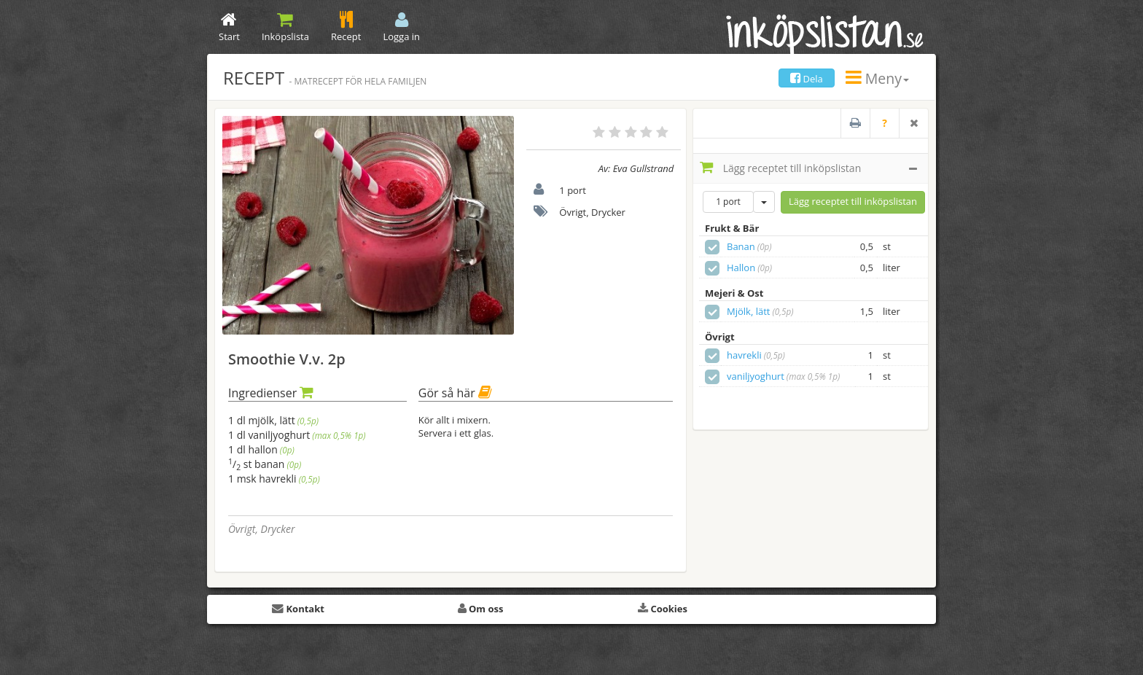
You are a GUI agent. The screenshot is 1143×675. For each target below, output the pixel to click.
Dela (806, 78)
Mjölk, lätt (748, 311)
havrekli (744, 355)
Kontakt (298, 608)
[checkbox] (712, 247)
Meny (877, 78)
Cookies (662, 608)
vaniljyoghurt (755, 376)
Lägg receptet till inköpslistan (808, 167)
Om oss (481, 608)
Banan (741, 246)
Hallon (741, 267)
